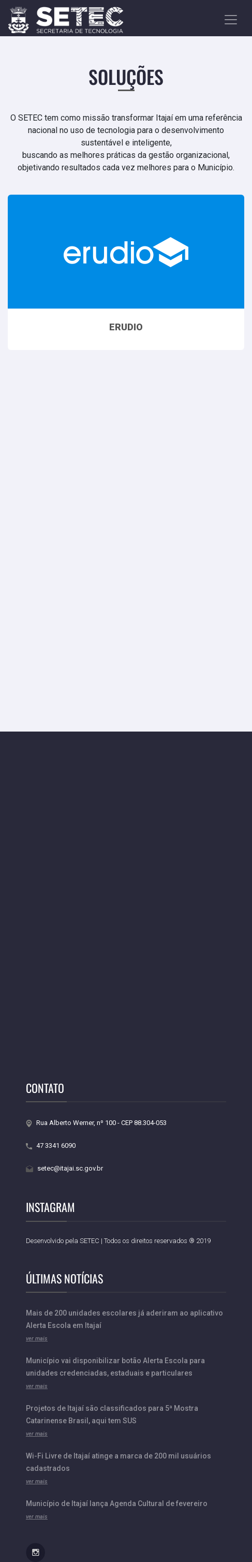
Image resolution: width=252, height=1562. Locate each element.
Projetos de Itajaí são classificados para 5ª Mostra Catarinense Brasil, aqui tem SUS (112, 1420)
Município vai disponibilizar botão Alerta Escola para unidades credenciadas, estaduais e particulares (115, 1373)
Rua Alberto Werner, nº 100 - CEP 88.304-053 (96, 1123)
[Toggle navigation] (231, 19)
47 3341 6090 (51, 1145)
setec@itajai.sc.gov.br (64, 1168)
